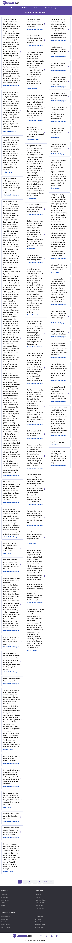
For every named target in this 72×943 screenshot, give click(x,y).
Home (13, 8)
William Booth (55, 138)
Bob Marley (4, 919)
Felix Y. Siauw (55, 445)
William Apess (7, 172)
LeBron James (5, 917)
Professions (39, 905)
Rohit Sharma (5, 922)
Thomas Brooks (31, 198)
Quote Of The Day (41, 900)
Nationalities (40, 908)
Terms (3, 903)
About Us (4, 895)
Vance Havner (31, 249)
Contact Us (4, 897)
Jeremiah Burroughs (9, 131)
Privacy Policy (5, 900)
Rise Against (39, 927)
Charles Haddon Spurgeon (11, 86)
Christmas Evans (55, 188)
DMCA (3, 905)
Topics (36, 8)
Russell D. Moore (8, 750)
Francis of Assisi (32, 89)
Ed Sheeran (38, 919)
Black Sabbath (5, 925)
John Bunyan (7, 553)
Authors (24, 8)
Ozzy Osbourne (5, 927)
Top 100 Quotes (40, 903)
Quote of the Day (50, 8)
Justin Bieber (39, 917)
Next (48, 881)
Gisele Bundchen (40, 925)
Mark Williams (39, 922)
